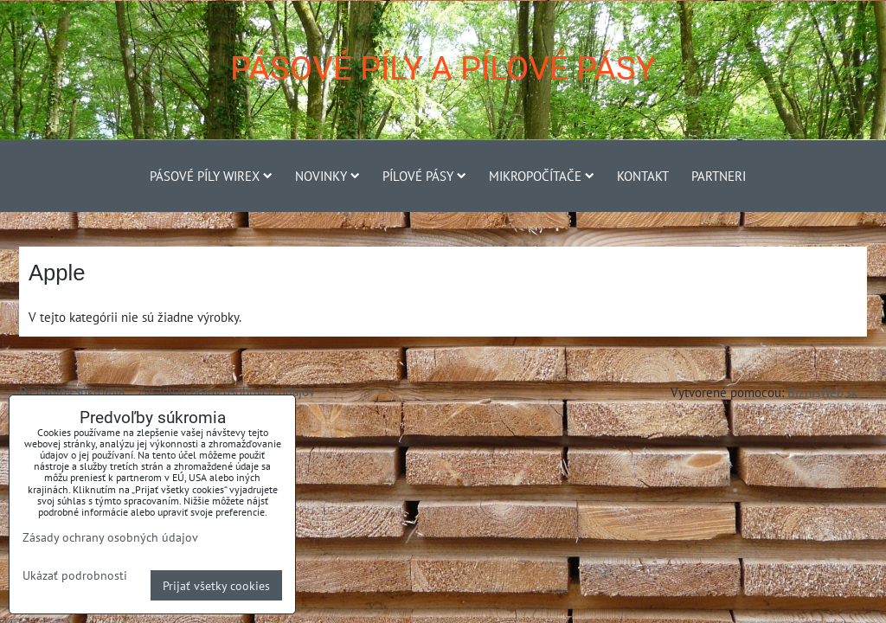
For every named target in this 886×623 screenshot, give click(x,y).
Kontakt (643, 175)
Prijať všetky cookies (216, 585)
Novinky (327, 175)
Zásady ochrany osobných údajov (226, 391)
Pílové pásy (424, 175)
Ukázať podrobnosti (74, 575)
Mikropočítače (541, 175)
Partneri (718, 175)
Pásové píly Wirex (211, 175)
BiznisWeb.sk (822, 392)
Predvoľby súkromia (72, 391)
